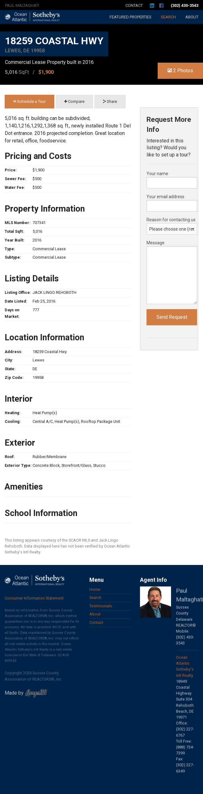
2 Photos (180, 71)
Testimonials (100, 606)
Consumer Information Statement (34, 598)
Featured (130, 17)
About (191, 17)
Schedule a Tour (29, 101)
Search (168, 17)
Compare (74, 101)
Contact (134, 5)
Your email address (165, 196)
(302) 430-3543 (184, 5)
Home (94, 589)
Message (156, 242)
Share (110, 101)
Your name (157, 173)
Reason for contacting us (171, 219)
